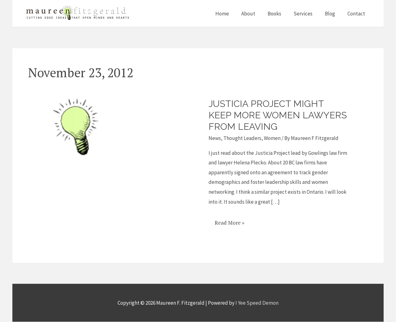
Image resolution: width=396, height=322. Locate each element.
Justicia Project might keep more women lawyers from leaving (267, 115)
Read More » (229, 220)
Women (272, 138)
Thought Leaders (242, 138)
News (215, 138)
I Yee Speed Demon (256, 302)
